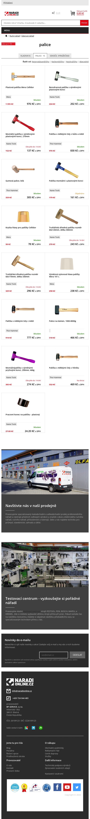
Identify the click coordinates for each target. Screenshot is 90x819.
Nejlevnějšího (57, 61)
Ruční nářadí (15, 36)
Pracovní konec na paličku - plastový (23, 414)
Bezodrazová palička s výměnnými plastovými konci (65, 88)
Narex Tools (55, 97)
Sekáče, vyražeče (59, 55)
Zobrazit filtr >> (8, 44)
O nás (9, 765)
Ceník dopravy (51, 753)
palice (40, 55)
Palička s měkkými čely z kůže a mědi (66, 134)
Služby (48, 756)
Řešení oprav (12, 753)
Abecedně (84, 61)
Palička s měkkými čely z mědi (20, 321)
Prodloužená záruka (15, 756)
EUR (58, 13)
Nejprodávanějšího (40, 61)
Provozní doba (12, 771)
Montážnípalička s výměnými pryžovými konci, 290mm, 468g (20, 368)
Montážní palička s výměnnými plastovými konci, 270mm (20, 135)
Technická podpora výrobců (57, 765)
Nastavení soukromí (54, 774)
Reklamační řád (52, 750)
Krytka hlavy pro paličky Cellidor (21, 227)
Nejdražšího (71, 61)
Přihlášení (8, 3)
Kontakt (9, 768)
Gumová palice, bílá (15, 180)
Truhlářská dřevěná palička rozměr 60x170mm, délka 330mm (22, 275)
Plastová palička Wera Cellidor (20, 87)
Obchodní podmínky (54, 748)
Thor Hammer (55, 143)
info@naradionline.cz (22, 691)
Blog (8, 748)
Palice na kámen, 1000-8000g (62, 321)
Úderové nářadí (27, 36)
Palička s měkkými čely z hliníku (64, 367)
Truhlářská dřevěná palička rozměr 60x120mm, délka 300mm (65, 228)
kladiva (25, 55)
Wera (8, 97)
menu (7, 30)
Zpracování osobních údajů (57, 768)
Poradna (10, 750)
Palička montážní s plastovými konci (66, 180)
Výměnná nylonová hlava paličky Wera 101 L (64, 275)
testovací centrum (31, 611)
